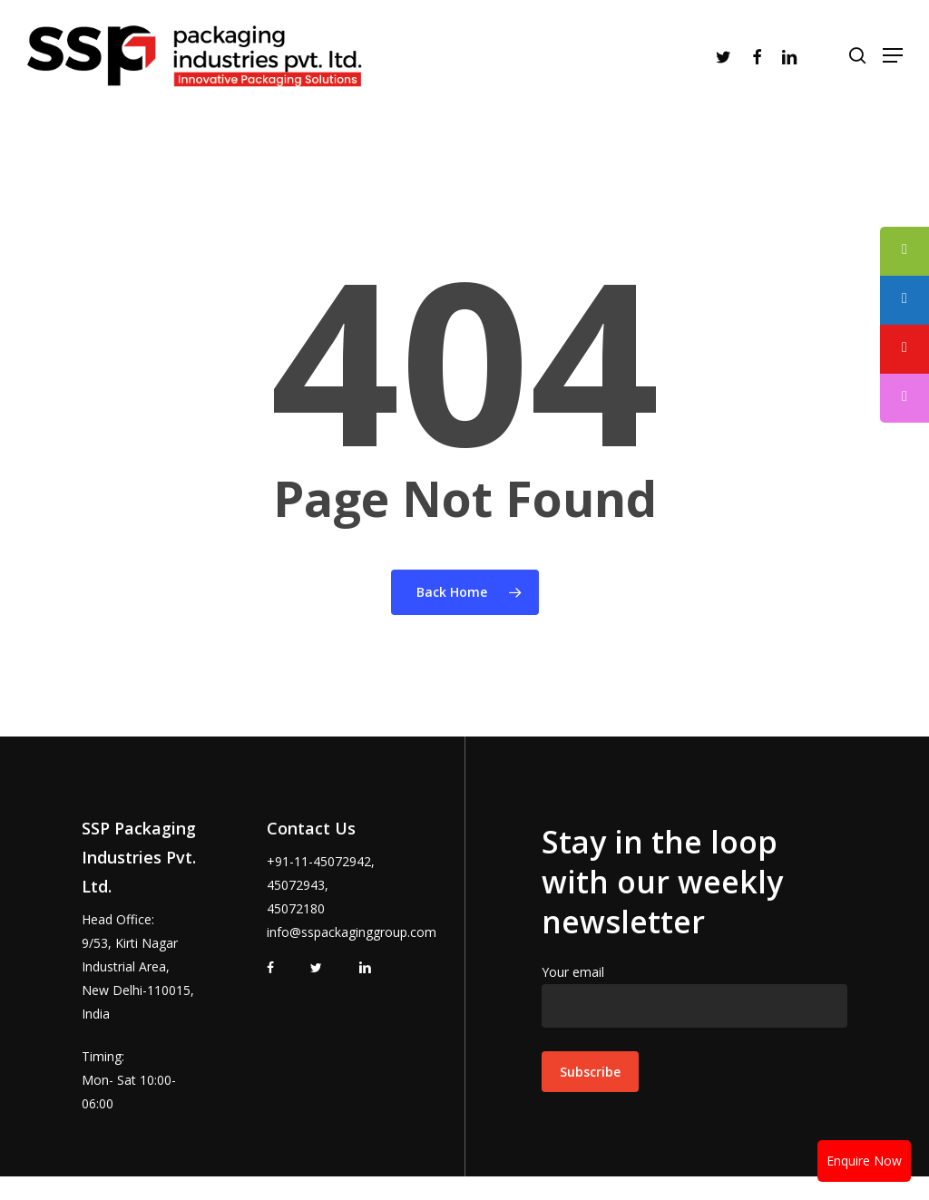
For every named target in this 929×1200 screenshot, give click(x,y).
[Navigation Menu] (883, 67)
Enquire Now (864, 1160)
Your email (694, 995)
